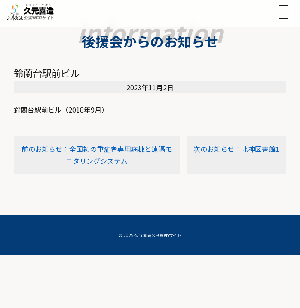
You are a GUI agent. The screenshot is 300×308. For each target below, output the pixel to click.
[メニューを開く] (283, 12)
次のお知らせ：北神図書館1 (236, 149)
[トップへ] (30, 11)
